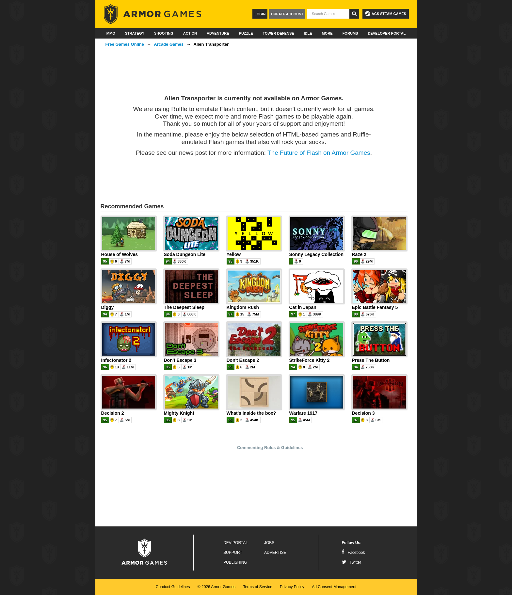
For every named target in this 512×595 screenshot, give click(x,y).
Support (232, 552)
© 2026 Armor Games (216, 587)
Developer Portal (387, 33)
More (327, 33)
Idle (308, 33)
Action (190, 33)
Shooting (163, 33)
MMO (110, 33)
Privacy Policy (292, 587)
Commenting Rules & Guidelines (270, 447)
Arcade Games (169, 44)
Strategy (134, 33)
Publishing (235, 562)
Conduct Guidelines (173, 587)
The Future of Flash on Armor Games (318, 152)
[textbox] (328, 14)
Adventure (218, 33)
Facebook (353, 552)
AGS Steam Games (385, 13)
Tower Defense (278, 33)
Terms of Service (257, 587)
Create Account (287, 14)
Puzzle (246, 33)
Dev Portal (235, 542)
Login (259, 14)
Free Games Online (124, 44)
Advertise (275, 552)
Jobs (269, 542)
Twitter (351, 562)
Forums (350, 33)
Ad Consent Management (334, 587)
